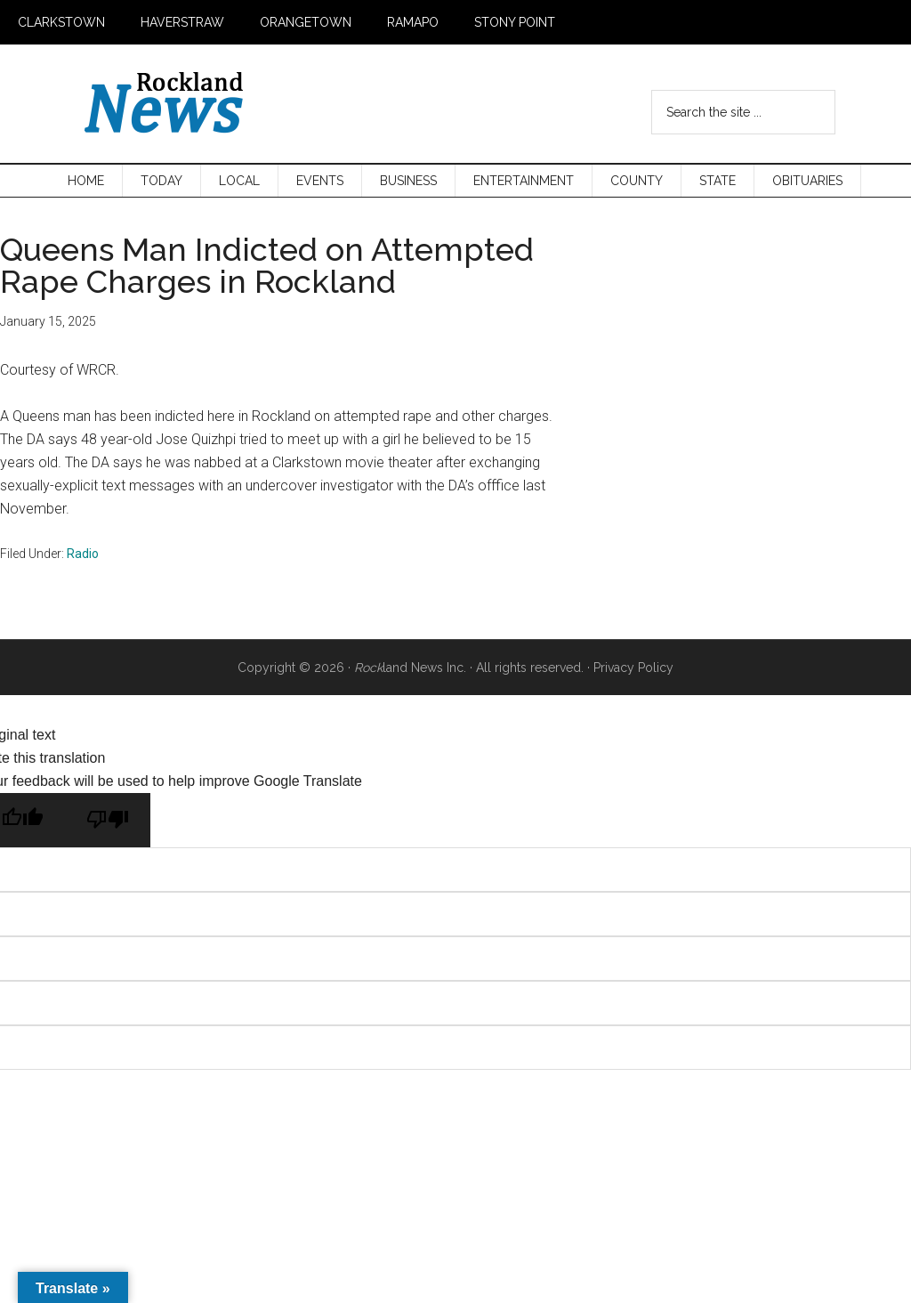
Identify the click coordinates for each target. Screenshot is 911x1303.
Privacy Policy (633, 667)
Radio (83, 553)
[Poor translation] (107, 819)
